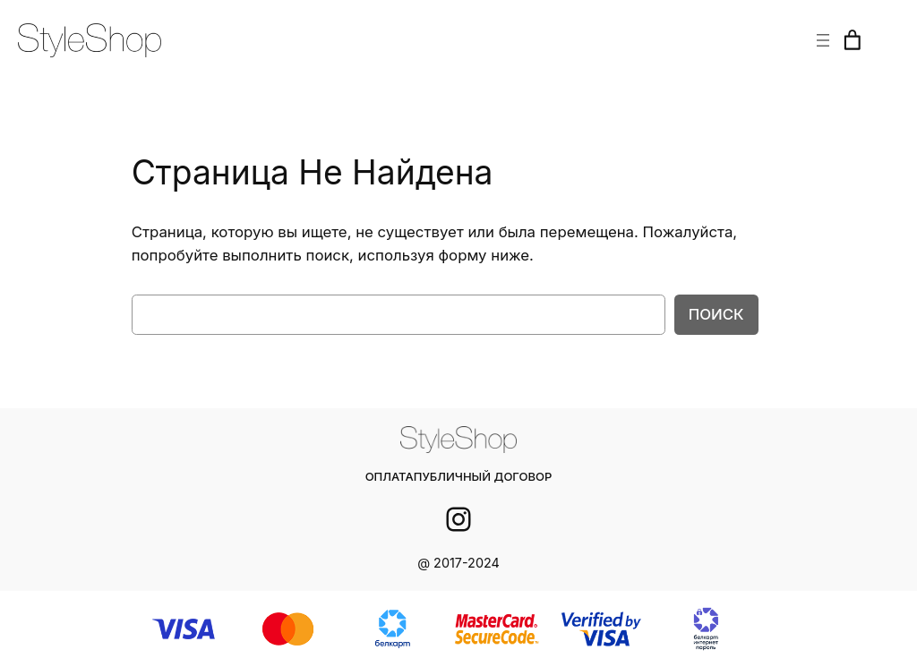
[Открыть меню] (823, 40)
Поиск (717, 313)
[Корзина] (852, 40)
